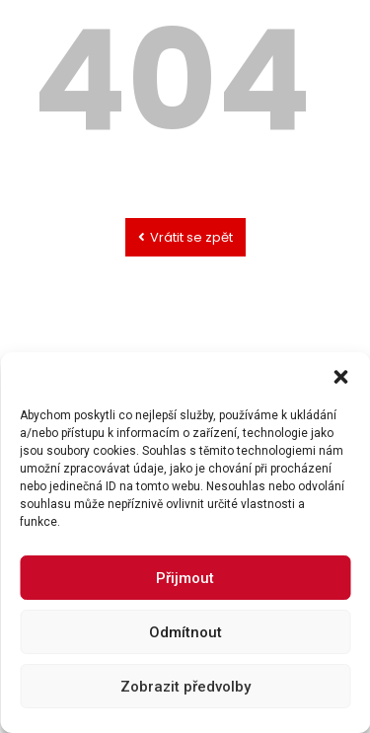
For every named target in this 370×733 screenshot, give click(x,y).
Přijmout (185, 628)
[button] (340, 428)
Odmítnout (185, 683)
